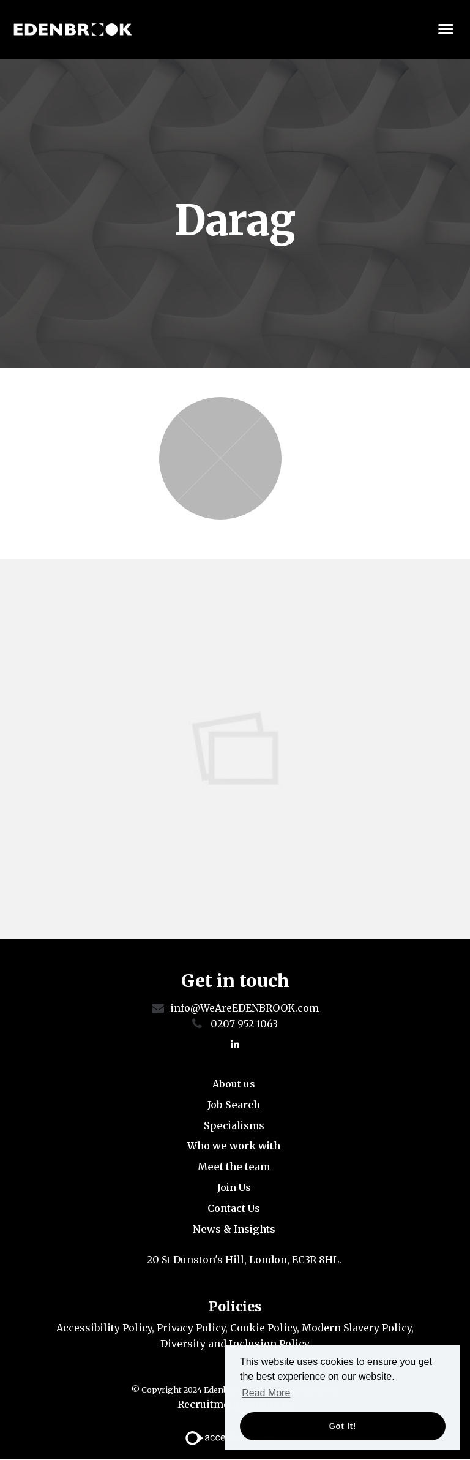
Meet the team (234, 1166)
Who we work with (233, 1146)
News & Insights (234, 1229)
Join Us (234, 1187)
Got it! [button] (343, 1426)
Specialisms (234, 1125)
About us (233, 1084)
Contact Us (233, 1208)
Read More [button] (266, 1393)
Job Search (233, 1105)
